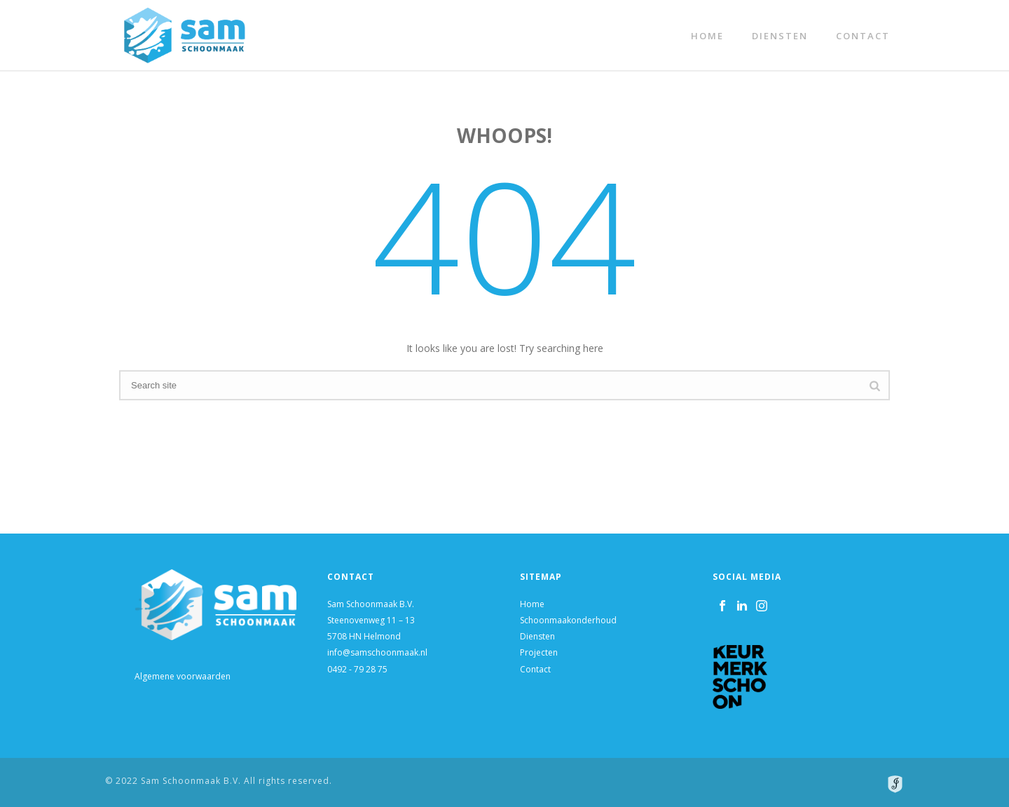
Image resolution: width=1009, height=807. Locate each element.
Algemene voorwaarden (183, 676)
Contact (863, 35)
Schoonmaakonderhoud (568, 620)
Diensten (780, 35)
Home (707, 35)
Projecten (539, 652)
